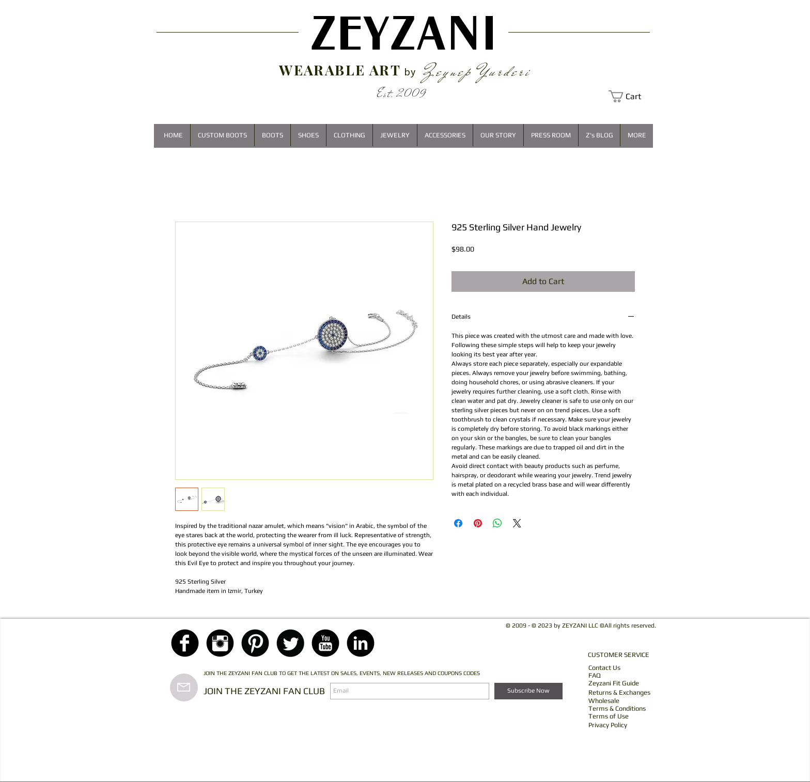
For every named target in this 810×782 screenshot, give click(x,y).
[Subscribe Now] (528, 691)
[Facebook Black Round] (185, 643)
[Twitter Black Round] (290, 643)
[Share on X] (517, 523)
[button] (631, 96)
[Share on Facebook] (458, 523)
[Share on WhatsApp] (497, 523)
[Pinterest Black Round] (255, 643)
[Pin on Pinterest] (478, 523)
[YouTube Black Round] (325, 643)
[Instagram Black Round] (220, 643)
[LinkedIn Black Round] (361, 643)
